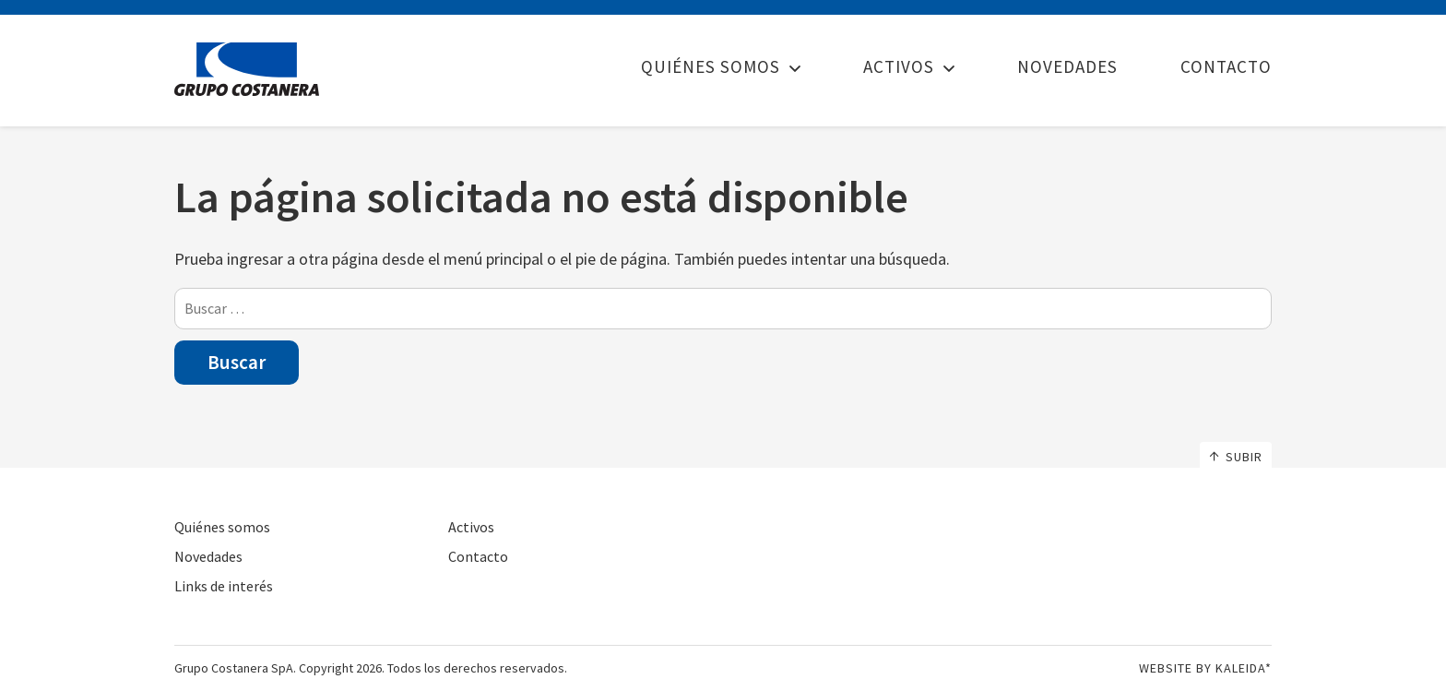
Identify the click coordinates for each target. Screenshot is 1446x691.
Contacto (1226, 66)
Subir (1235, 456)
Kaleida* (1243, 668)
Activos (898, 66)
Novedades (1067, 66)
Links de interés (223, 586)
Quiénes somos (710, 66)
